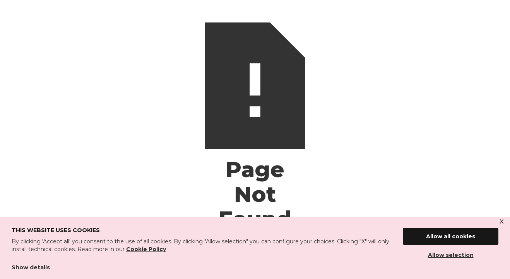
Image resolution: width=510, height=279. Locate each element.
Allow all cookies (450, 236)
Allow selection (451, 254)
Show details (31, 267)
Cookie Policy (146, 249)
